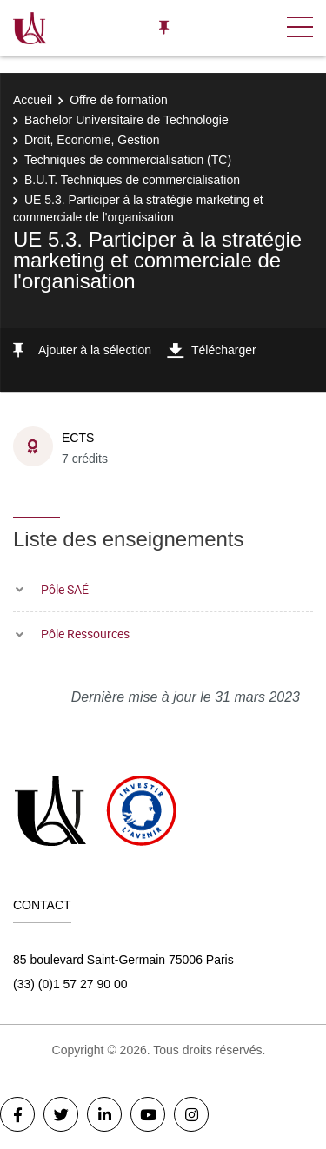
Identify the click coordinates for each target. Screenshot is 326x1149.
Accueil (32, 100)
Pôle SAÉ (65, 589)
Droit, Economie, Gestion (92, 140)
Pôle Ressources (85, 633)
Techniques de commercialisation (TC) (127, 160)
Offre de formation (119, 100)
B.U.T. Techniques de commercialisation (132, 180)
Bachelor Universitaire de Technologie (126, 120)
